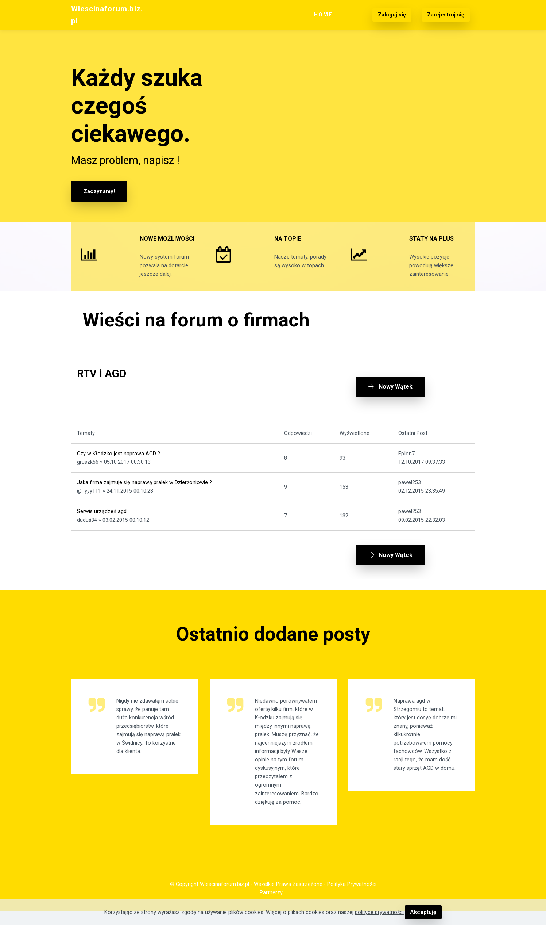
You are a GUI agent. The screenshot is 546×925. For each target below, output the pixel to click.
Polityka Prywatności (351, 898)
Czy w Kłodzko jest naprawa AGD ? (118, 462)
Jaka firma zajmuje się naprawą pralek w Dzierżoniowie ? (144, 491)
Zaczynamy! (98, 191)
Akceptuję (423, 912)
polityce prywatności (379, 912)
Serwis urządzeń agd (102, 520)
